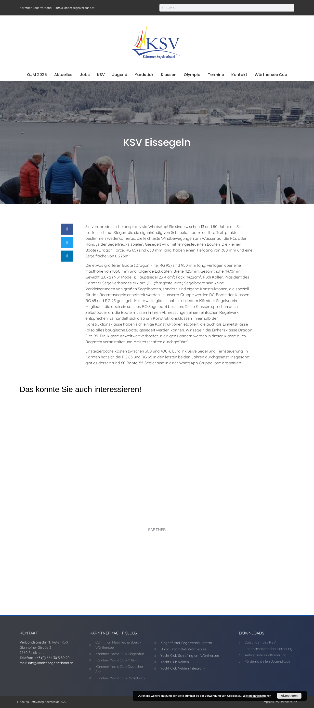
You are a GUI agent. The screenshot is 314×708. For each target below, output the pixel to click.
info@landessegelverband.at (50, 663)
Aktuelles (63, 74)
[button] (67, 229)
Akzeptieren (289, 695)
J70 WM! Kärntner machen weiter (143, 482)
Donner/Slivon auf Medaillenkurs (50, 482)
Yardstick (144, 74)
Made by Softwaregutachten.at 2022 (41, 702)
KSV (101, 74)
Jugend (119, 74)
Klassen (168, 74)
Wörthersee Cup (271, 74)
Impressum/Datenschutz (280, 702)
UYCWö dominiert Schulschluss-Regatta (243, 482)
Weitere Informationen (257, 695)
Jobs (85, 74)
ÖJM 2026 (37, 74)
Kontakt (239, 74)
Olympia (192, 74)
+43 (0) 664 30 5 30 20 (52, 658)
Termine (216, 74)
